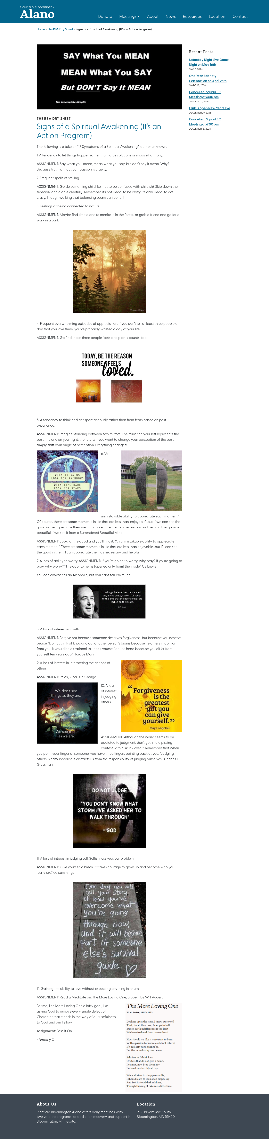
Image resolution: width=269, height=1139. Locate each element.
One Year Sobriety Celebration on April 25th (208, 78)
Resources (192, 16)
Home (41, 29)
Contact (240, 16)
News (171, 16)
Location (217, 16)
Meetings (127, 16)
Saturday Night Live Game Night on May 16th (209, 62)
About (153, 16)
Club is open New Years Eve (209, 108)
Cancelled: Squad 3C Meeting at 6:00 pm (205, 94)
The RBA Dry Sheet (60, 29)
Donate (105, 16)
